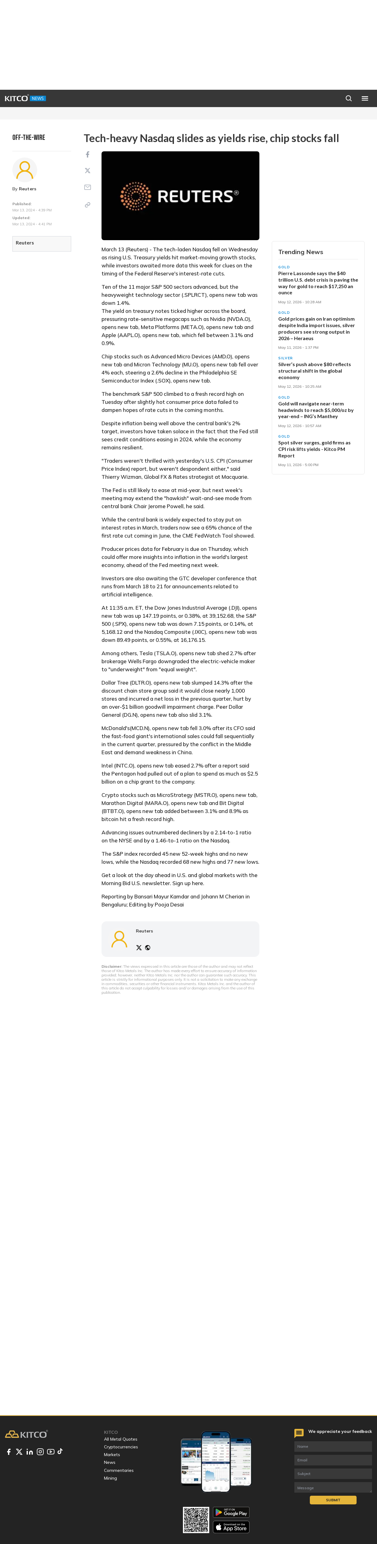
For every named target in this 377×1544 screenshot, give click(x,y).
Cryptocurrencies (121, 1447)
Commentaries (119, 1470)
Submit (333, 1500)
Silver (285, 358)
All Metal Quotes (120, 1439)
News (109, 1462)
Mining (110, 1478)
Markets (112, 1454)
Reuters (28, 189)
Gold (284, 267)
